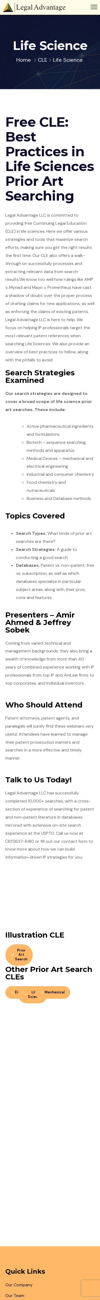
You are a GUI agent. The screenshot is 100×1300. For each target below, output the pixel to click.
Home (23, 59)
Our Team (14, 1295)
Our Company (19, 1285)
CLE (42, 59)
